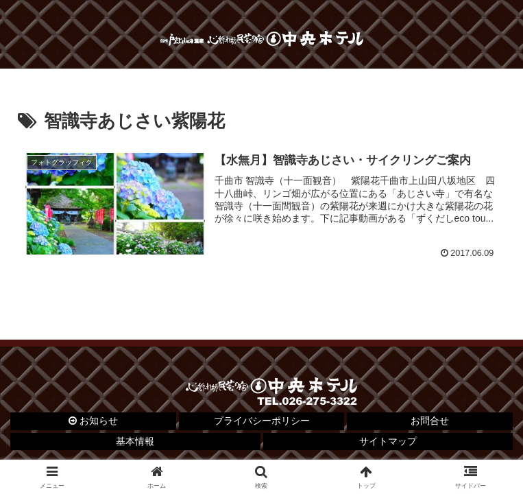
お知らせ (93, 420)
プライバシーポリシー (262, 420)
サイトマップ (388, 441)
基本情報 (135, 441)
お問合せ (430, 420)
